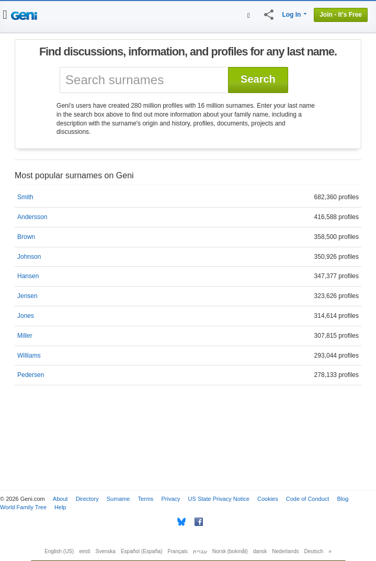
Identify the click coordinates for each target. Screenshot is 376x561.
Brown (26, 237)
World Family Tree (23, 507)
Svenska (106, 551)
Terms (145, 499)
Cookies (267, 499)
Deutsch (314, 551)
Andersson (32, 217)
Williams (29, 355)
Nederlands (285, 551)
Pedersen (30, 375)
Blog (342, 499)
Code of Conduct (307, 499)
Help (60, 507)
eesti (84, 551)
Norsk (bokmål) (230, 551)
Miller (24, 335)
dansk (260, 551)
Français (177, 551)
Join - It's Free (341, 14)
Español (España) (142, 551)
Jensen (27, 296)
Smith (25, 197)
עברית (200, 551)
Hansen (28, 276)
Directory (87, 499)
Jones (25, 315)
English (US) (59, 551)
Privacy (170, 499)
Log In (291, 14)
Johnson (29, 256)
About (60, 499)
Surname (118, 499)
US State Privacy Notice (218, 499)
